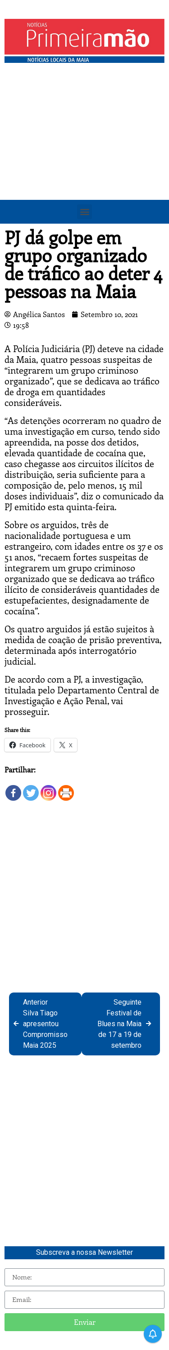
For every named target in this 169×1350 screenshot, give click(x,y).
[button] (84, 211)
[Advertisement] (84, 156)
